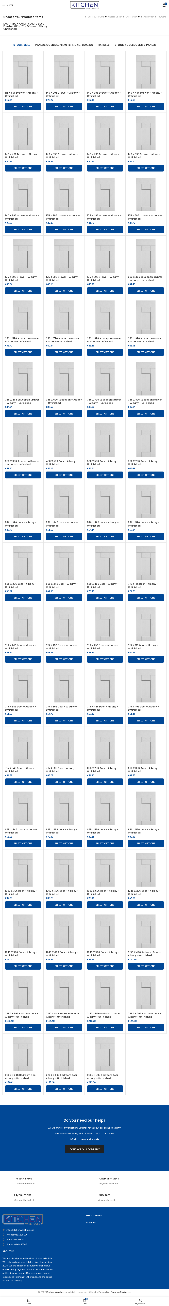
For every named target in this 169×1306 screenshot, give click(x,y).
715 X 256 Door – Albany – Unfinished (61, 647)
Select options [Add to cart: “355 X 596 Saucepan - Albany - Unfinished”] (64, 413)
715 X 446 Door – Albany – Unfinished (102, 708)
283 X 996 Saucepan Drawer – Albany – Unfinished (145, 340)
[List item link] (36, 1234)
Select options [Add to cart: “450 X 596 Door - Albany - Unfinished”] (64, 475)
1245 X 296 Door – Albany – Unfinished (144, 892)
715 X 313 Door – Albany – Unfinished (143, 647)
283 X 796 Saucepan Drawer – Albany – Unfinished (63, 340)
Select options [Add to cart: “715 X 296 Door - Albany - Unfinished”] (105, 659)
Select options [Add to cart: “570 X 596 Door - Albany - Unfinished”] (146, 536)
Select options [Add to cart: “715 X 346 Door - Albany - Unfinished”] (23, 720)
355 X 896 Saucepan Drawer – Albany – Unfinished (145, 401)
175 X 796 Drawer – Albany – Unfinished (22, 278)
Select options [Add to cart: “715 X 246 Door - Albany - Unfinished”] (23, 659)
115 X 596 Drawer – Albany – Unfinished (21, 94)
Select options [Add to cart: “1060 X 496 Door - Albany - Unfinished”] (64, 905)
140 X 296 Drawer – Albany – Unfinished (63, 94)
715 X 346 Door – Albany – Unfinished (20, 708)
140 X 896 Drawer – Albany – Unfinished (145, 156)
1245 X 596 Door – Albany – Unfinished (103, 954)
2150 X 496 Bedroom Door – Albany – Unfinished (144, 954)
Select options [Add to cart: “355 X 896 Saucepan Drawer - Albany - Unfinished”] (146, 413)
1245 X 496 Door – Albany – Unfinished (62, 954)
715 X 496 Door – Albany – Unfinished (143, 708)
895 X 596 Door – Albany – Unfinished (103, 831)
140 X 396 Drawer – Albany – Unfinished (104, 94)
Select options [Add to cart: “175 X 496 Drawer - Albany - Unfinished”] (105, 229)
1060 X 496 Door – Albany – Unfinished (62, 892)
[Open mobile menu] (8, 5)
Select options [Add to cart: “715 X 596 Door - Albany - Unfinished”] (64, 782)
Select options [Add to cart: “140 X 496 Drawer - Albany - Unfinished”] (23, 168)
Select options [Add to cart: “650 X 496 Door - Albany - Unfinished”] (105, 597)
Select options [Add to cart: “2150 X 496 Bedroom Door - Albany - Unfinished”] (146, 966)
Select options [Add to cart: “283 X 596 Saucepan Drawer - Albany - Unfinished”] (23, 352)
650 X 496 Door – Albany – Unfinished (103, 585)
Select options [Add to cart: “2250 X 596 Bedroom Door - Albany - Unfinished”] (105, 1089)
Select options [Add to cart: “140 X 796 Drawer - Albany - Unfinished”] (105, 168)
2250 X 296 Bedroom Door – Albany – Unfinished (145, 1015)
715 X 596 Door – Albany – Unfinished (61, 769)
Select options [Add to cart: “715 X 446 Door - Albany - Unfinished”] (105, 720)
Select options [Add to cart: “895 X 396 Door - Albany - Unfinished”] (146, 782)
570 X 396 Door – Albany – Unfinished (21, 524)
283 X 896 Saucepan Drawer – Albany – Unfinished (104, 340)
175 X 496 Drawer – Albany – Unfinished (104, 217)
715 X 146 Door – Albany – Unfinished (143, 585)
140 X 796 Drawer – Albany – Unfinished (104, 156)
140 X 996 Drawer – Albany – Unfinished (22, 217)
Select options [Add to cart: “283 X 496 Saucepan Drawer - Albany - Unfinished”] (146, 290)
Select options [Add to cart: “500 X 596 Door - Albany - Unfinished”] (105, 475)
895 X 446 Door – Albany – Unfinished (21, 831)
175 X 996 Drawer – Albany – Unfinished (104, 278)
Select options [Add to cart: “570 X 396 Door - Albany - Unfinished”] (23, 536)
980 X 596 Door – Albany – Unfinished (144, 831)
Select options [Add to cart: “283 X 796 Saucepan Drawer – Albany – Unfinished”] (64, 352)
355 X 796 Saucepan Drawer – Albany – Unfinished (104, 401)
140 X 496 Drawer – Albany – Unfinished (22, 156)
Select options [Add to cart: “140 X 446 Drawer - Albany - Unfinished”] (146, 106)
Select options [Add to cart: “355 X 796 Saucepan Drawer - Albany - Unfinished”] (105, 413)
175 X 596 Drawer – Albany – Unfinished (145, 217)
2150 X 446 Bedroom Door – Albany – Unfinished (63, 1015)
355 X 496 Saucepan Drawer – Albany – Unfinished (22, 401)
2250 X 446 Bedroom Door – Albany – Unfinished (22, 1076)
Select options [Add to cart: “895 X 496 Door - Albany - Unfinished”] (64, 843)
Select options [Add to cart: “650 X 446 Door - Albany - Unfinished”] (64, 597)
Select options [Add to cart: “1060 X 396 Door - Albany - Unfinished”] (23, 905)
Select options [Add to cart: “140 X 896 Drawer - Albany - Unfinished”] (146, 168)
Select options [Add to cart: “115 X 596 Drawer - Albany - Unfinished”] (23, 106)
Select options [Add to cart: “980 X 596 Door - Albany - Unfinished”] (146, 843)
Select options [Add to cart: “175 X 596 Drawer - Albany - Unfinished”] (146, 229)
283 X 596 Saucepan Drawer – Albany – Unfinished (22, 340)
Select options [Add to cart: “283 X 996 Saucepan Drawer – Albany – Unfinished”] (146, 352)
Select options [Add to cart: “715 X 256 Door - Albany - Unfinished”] (64, 659)
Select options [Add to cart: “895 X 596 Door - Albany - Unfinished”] (105, 843)
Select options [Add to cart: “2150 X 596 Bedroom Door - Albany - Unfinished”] (105, 1027)
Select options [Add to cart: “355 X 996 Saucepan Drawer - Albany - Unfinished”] (23, 475)
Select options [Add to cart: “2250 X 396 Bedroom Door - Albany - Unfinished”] (23, 1027)
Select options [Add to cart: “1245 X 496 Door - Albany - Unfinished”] (64, 966)
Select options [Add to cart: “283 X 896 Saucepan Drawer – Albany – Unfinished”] (105, 352)
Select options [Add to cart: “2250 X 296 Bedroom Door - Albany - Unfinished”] (146, 1027)
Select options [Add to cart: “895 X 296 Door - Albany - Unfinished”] (105, 782)
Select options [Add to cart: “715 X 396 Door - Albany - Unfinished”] (64, 720)
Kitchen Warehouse (56, 1292)
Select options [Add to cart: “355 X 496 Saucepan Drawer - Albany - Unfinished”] (23, 413)
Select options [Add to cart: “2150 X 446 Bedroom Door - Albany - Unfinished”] (64, 1027)
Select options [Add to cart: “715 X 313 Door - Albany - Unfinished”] (146, 659)
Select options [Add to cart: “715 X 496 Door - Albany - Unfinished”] (146, 720)
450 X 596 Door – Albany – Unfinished (62, 462)
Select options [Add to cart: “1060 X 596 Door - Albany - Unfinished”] (105, 905)
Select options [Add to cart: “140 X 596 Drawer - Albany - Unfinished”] (64, 168)
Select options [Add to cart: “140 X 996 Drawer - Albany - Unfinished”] (23, 229)
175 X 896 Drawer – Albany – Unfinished (63, 278)
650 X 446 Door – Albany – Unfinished (62, 585)
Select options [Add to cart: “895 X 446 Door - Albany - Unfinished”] (23, 843)
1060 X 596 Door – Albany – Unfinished (103, 892)
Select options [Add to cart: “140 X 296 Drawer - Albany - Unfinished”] (64, 106)
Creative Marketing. (121, 1292)
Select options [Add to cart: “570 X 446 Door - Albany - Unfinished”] (64, 536)
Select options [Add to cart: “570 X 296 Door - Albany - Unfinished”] (146, 475)
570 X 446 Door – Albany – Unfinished (62, 524)
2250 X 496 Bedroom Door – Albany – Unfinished (63, 1076)
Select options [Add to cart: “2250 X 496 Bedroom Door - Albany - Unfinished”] (64, 1089)
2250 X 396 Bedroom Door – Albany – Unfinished (22, 1015)
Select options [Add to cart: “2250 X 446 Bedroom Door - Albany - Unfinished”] (23, 1089)
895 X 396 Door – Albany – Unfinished (144, 769)
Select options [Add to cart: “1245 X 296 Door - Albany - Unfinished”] (146, 905)
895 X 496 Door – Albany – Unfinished (62, 831)
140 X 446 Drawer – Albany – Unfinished (145, 94)
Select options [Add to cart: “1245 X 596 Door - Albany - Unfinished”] (105, 966)
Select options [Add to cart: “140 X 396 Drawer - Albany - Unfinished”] (105, 106)
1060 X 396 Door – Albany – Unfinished (21, 892)
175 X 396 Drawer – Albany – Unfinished (63, 217)
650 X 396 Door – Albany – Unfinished (21, 585)
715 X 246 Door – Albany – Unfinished (20, 647)
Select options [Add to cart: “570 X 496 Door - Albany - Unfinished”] (105, 536)
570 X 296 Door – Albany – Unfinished (144, 462)
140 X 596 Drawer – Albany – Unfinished (63, 156)
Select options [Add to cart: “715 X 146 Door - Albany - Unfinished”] (146, 597)
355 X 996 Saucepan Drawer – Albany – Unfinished (22, 462)
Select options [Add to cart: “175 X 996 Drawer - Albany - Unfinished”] (105, 290)
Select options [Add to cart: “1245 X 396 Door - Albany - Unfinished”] (23, 966)
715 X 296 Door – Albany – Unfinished (102, 647)
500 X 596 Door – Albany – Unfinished (103, 462)
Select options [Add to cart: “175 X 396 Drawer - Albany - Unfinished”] (64, 229)
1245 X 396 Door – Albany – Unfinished (21, 954)
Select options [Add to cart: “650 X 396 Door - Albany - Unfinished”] (23, 597)
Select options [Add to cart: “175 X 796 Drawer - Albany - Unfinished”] (23, 290)
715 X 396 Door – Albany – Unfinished (61, 708)
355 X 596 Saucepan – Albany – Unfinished (64, 401)
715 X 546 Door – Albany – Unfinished (20, 769)
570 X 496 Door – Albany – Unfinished (103, 524)
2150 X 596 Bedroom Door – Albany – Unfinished (103, 1015)
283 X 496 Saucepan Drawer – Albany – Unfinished (145, 278)
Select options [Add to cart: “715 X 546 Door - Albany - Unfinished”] (23, 782)
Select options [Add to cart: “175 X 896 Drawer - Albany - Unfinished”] (64, 290)
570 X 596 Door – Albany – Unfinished (144, 524)
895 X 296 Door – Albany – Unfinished (103, 769)
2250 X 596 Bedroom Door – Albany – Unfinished (104, 1076)
